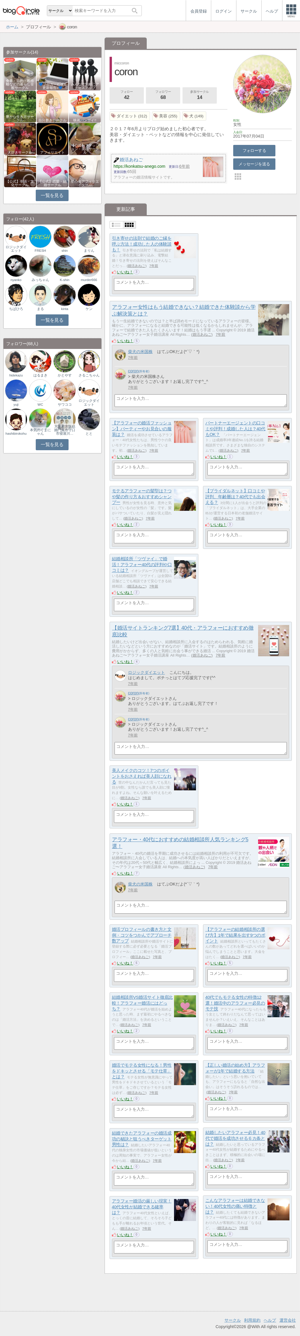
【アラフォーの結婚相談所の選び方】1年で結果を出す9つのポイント (235, 935)
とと (89, 433)
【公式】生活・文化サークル (20, 183)
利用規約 (252, 1320)
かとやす (65, 375)
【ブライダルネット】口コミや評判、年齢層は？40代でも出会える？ (235, 496)
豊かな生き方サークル (20, 118)
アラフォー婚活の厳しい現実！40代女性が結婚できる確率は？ (142, 1206)
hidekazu (16, 375)
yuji (15, 404)
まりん (89, 250)
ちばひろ (16, 309)
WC (40, 404)
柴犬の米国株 (140, 351)
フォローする (254, 150)
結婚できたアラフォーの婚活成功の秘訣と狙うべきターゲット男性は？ (142, 1139)
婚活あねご (136, 266)
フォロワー (163, 95)
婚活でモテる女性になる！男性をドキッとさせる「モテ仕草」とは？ (142, 1071)
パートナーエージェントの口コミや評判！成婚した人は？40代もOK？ (235, 428)
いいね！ (125, 272)
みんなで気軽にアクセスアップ (85, 86)
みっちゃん (40, 280)
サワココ (65, 404)
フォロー (126, 95)
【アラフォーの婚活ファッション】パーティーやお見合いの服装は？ (142, 428)
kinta (64, 309)
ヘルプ (270, 1320)
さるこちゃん (89, 375)
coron (133, 371)
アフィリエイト (52, 152)
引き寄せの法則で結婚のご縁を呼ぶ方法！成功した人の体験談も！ (142, 244)
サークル (232, 1320)
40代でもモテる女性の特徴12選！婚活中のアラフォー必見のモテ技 (235, 1003)
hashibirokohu (16, 433)
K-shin (64, 280)
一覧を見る (52, 195)
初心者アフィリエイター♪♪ (85, 183)
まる (40, 309)
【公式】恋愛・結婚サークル (52, 183)
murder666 (89, 280)
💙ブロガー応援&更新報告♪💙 (52, 86)
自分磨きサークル (52, 120)
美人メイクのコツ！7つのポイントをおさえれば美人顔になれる (142, 776)
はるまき (40, 375)
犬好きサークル (20, 152)
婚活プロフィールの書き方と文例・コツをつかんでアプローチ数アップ (142, 935)
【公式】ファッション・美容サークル (85, 149)
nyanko (16, 280)
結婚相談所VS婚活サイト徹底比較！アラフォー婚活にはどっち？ (142, 1003)
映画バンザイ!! (84, 120)
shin (65, 250)
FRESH (40, 250)
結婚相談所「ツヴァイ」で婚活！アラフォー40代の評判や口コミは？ (142, 564)
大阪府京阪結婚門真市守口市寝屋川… (64, 430)
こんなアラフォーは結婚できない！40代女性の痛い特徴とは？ (235, 1206)
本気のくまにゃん (40, 431)
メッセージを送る (254, 164)
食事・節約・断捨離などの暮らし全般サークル (20, 84)
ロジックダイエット (146, 672)
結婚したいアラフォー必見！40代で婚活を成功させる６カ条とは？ (235, 1138)
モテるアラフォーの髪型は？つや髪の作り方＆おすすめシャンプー (142, 496)
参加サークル (199, 95)
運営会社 (287, 1320)
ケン (89, 309)
